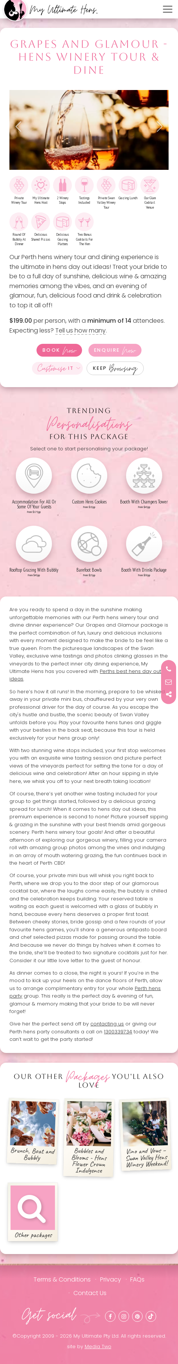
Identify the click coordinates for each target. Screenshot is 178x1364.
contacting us (107, 1024)
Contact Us (89, 1293)
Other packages (33, 1212)
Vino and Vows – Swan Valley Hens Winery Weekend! (145, 1135)
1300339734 (118, 1031)
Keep (115, 368)
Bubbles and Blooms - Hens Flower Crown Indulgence (89, 1138)
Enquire (114, 350)
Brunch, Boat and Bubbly (33, 1131)
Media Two (98, 1346)
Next (157, 126)
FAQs (137, 1279)
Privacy (110, 1279)
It (56, 368)
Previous (20, 126)
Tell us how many (80, 330)
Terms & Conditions (62, 1279)
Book (59, 350)
